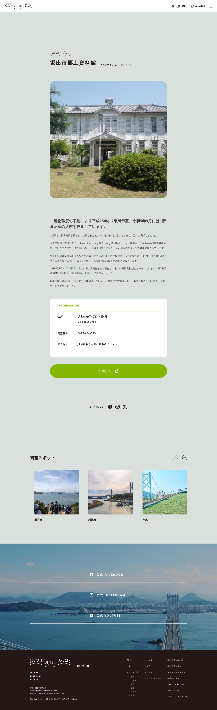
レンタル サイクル (153, 678)
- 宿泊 (132, 688)
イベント (149, 660)
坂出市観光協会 (174, 666)
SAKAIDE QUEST (175, 684)
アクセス (149, 672)
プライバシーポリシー (177, 696)
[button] (184, 457)
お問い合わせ (173, 690)
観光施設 (55, 53)
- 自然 (132, 695)
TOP (129, 660)
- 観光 (132, 677)
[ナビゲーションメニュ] (211, 6)
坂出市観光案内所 (175, 660)
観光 (67, 53)
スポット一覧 (133, 672)
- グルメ (132, 680)
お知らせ (149, 666)
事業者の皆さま (174, 678)
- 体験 (132, 684)
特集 (129, 666)
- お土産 (132, 691)
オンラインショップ (176, 672)
